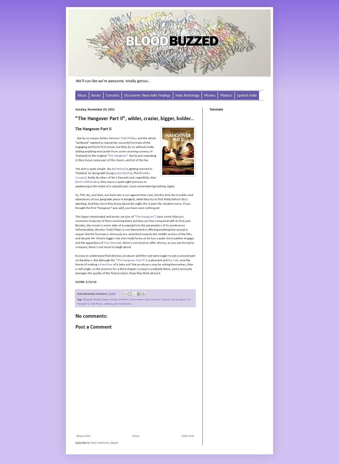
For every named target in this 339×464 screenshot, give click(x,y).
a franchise (105, 264)
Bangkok (87, 299)
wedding (108, 304)
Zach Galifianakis (87, 181)
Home (136, 436)
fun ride (173, 260)
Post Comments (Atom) (104, 443)
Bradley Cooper (101, 299)
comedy (113, 299)
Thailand (165, 299)
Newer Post (83, 436)
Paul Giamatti (112, 242)
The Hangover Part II (130, 260)
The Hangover (118, 155)
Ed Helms (119, 169)
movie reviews (137, 299)
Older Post (188, 436)
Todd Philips (96, 304)
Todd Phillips (129, 138)
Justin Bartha (123, 173)
